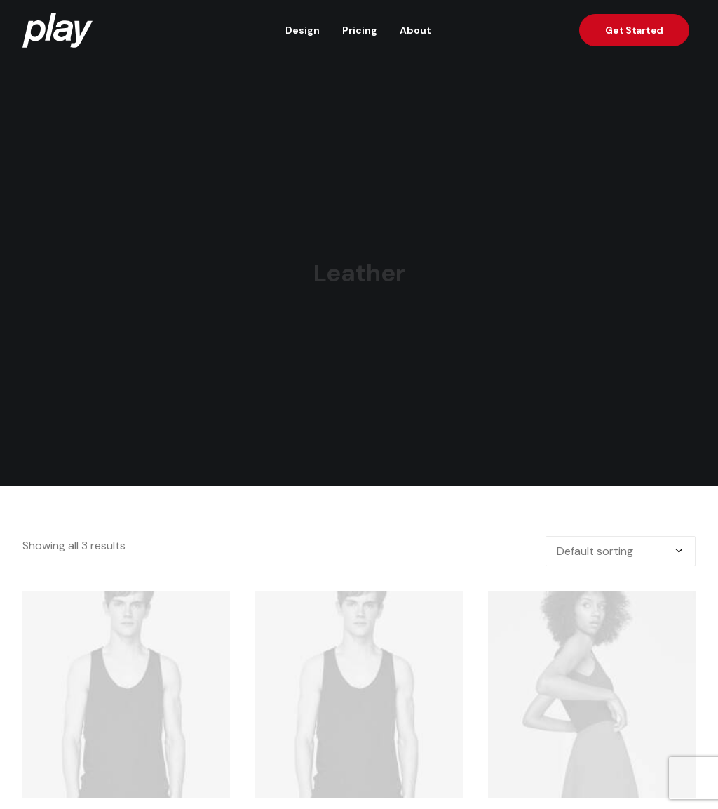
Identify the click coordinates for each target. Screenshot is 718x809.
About (415, 30)
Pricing (359, 30)
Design (302, 30)
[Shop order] (621, 543)
